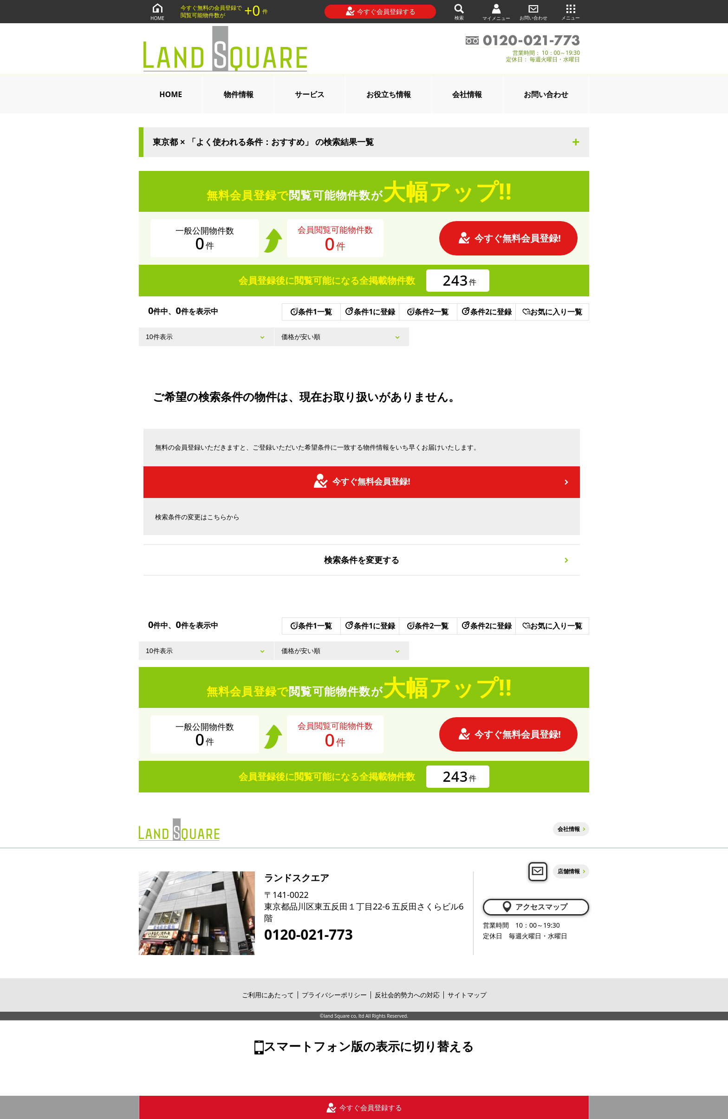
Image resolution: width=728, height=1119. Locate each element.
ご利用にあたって (268, 994)
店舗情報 (569, 871)
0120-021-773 (308, 934)
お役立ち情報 (388, 94)
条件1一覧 (311, 312)
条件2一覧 (427, 312)
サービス (310, 94)
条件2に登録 (486, 312)
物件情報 (239, 94)
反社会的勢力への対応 (407, 994)
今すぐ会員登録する (380, 11)
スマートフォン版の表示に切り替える (369, 1046)
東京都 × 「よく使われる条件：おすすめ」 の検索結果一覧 (263, 142)
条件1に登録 (369, 312)
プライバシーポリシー (334, 994)
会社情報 (467, 94)
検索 (459, 11)
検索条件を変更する (361, 559)
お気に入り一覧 (552, 312)
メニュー (570, 11)
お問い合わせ (533, 11)
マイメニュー (496, 11)
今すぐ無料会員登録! (509, 238)
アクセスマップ (534, 907)
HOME (157, 11)
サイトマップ (467, 994)
